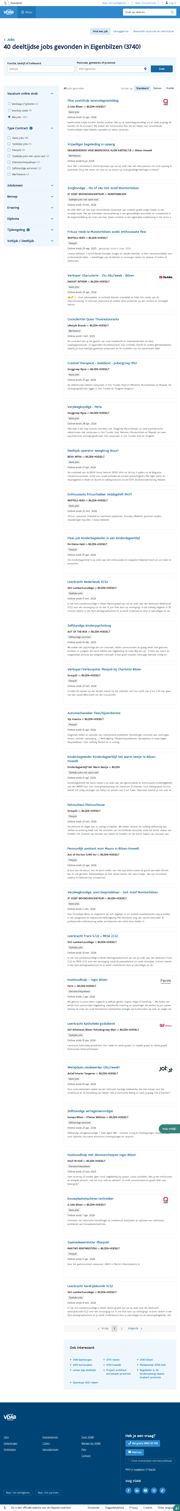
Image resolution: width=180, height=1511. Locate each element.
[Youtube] (145, 1490)
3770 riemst (113, 1359)
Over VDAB (87, 1437)
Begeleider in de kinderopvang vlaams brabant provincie (152, 1373)
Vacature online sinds (31, 94)
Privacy (133, 1507)
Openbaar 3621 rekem (85, 1382)
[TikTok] (162, 1490)
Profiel (170, 88)
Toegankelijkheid (114, 1507)
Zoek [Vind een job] (162, 68)
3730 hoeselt (113, 1364)
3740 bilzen (146, 1359)
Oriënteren (10, 1449)
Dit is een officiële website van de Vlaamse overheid (41, 1507)
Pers (83, 1449)
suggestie (139, 1469)
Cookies (147, 1507)
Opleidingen (10, 1443)
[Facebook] (128, 1490)
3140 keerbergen (82, 1359)
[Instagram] (154, 1490)
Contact (86, 1455)
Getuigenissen (50, 1449)
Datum (157, 88)
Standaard (142, 88)
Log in (172, 3)
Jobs (9, 39)
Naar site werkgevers (114, 3)
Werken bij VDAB (90, 1443)
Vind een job (100, 31)
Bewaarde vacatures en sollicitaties (153, 31)
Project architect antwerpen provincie (118, 1371)
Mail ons (137, 1452)
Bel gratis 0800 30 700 (145, 1443)
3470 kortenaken (82, 1364)
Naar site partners (145, 3)
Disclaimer (94, 1507)
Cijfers (46, 1443)
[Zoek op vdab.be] (149, 12)
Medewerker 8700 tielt (153, 1364)
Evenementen (50, 1437)
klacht (152, 1469)
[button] (169, 1128)
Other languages (167, 1507)
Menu (28, 12)
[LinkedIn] (137, 1490)
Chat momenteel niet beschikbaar (151, 1460)
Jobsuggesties (120, 31)
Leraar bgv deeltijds (84, 1370)
